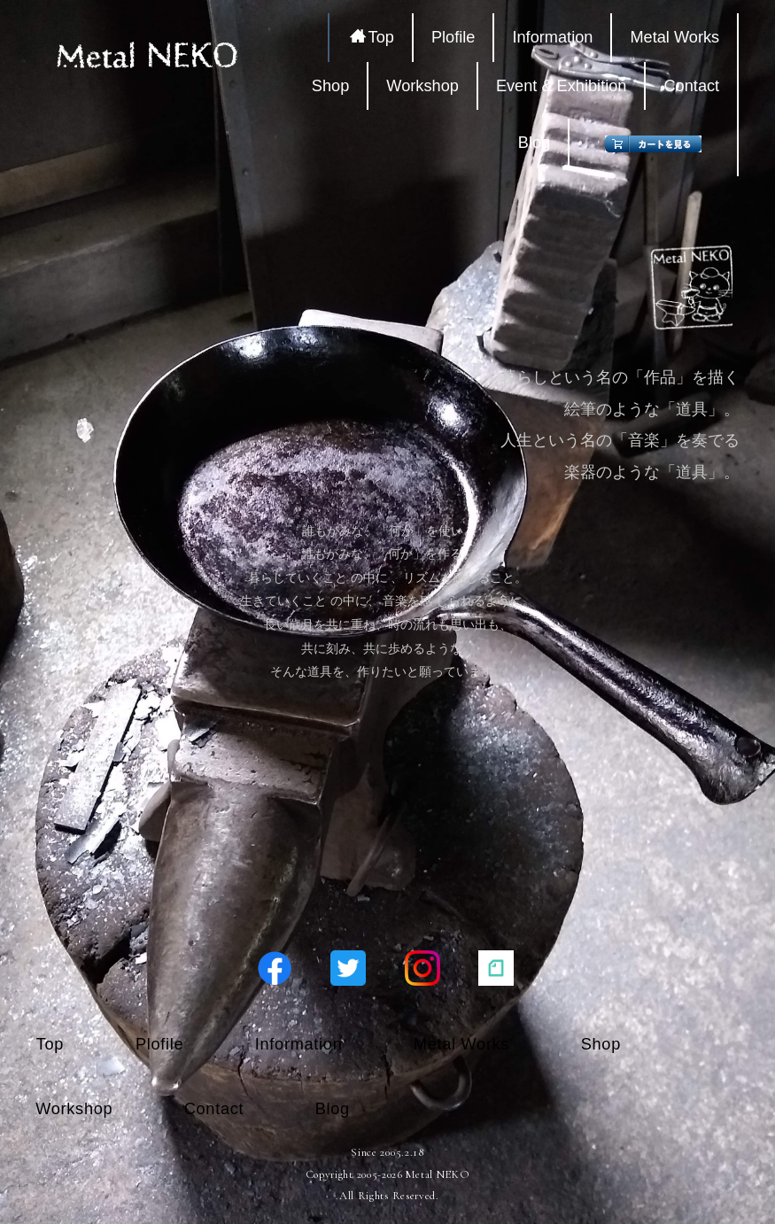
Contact (691, 86)
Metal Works (674, 37)
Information (552, 37)
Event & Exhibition (561, 86)
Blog (534, 142)
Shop (330, 86)
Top (372, 36)
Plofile (453, 37)
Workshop (422, 86)
